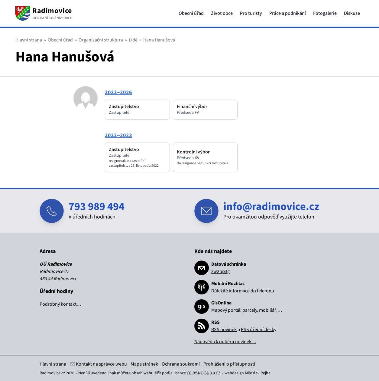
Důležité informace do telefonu (242, 290)
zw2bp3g (220, 271)
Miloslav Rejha (257, 373)
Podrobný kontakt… (60, 304)
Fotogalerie (325, 13)
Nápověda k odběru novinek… (225, 341)
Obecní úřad (191, 13)
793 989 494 (97, 206)
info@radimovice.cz (271, 206)
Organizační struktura (101, 40)
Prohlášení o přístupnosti (229, 364)
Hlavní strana (28, 40)
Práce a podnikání (287, 13)
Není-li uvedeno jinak (97, 373)
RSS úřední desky (258, 329)
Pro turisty (251, 13)
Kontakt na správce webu (101, 364)
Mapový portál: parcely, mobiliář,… (246, 310)
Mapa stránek (144, 364)
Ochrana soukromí (181, 364)
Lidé (133, 40)
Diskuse (352, 13)
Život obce (222, 13)
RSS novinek (224, 329)
